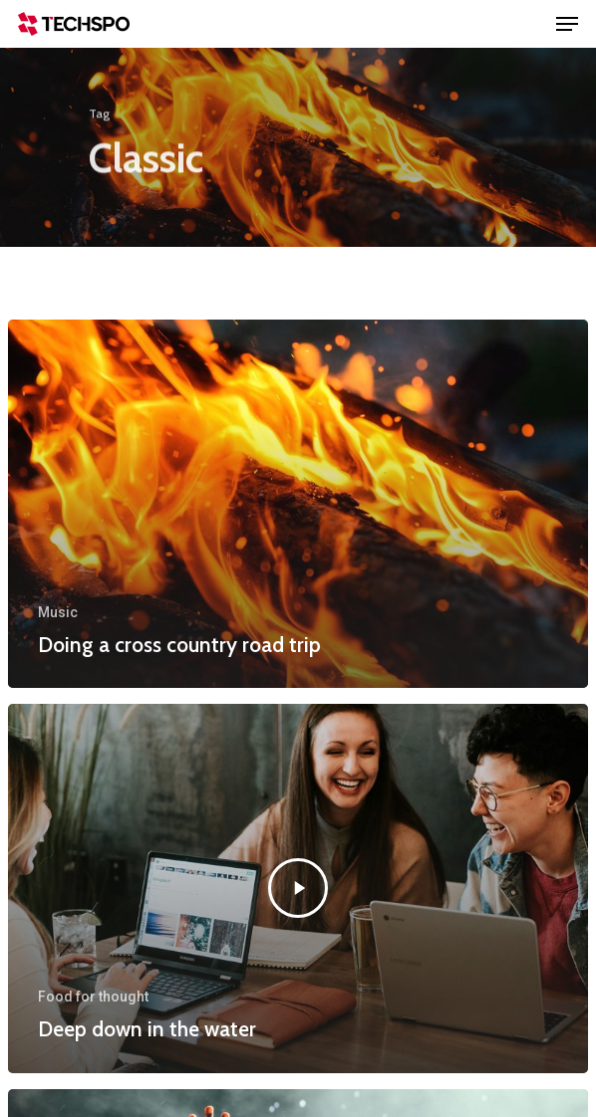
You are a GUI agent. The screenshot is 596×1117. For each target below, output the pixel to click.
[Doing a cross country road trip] (298, 504)
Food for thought (93, 997)
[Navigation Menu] (567, 24)
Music (58, 612)
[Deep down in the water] (298, 888)
